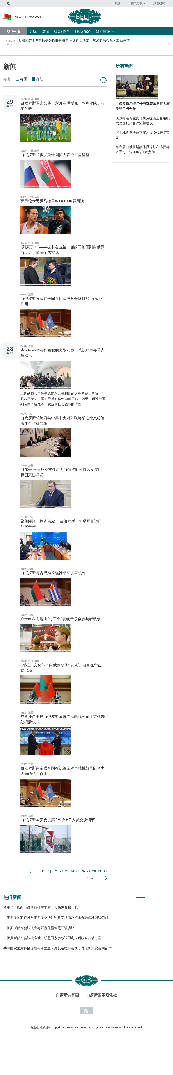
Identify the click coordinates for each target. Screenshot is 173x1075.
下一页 (106, 878)
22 (61, 871)
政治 (45, 31)
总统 (33, 31)
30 (105, 871)
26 (83, 871)
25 (78, 871)
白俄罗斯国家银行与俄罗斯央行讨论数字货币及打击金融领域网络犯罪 (55, 918)
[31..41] (91, 878)
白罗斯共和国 (67, 995)
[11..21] (46, 871)
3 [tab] (158, 895)
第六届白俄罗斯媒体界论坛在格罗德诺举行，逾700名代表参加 (143, 149)
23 (67, 871)
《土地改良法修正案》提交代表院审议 (143, 135)
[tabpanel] (83, 930)
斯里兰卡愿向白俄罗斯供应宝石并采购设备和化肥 (40, 907)
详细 (39, 79)
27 (88, 871)
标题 (23, 79)
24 (72, 871)
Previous (30, 871)
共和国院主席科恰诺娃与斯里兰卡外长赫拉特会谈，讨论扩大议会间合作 (57, 948)
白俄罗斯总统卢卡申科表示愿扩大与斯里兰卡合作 (143, 106)
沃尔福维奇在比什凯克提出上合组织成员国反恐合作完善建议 (143, 120)
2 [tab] (149, 895)
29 (99, 871)
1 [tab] (140, 895)
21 (56, 871)
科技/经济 (83, 31)
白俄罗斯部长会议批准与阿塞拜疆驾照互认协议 (38, 928)
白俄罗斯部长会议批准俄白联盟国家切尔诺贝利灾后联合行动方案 (52, 938)
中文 (17, 31)
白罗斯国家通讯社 (101, 995)
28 (94, 871)
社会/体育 (62, 31)
